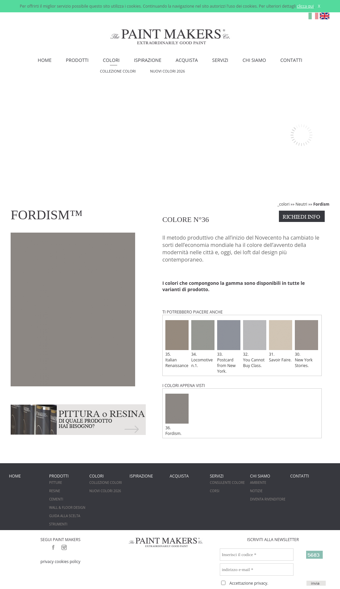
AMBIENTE (258, 482)
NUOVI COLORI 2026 (167, 71)
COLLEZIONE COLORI (118, 71)
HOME (45, 60)
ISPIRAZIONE (147, 60)
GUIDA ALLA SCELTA (64, 515)
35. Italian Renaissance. (177, 344)
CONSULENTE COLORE (227, 482)
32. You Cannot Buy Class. (254, 344)
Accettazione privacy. (248, 583)
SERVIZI (220, 60)
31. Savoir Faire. (280, 341)
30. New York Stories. (306, 344)
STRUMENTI (58, 524)
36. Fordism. (177, 415)
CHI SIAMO (254, 60)
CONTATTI (291, 60)
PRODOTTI (77, 60)
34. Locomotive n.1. (202, 344)
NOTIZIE (256, 491)
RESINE (54, 491)
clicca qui (305, 6)
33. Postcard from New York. (228, 347)
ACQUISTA (187, 60)
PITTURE (55, 482)
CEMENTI (56, 499)
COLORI (111, 60)
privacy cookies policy (60, 561)
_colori (284, 204)
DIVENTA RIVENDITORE (268, 499)
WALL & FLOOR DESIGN (67, 507)
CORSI (214, 491)
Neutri (301, 204)
